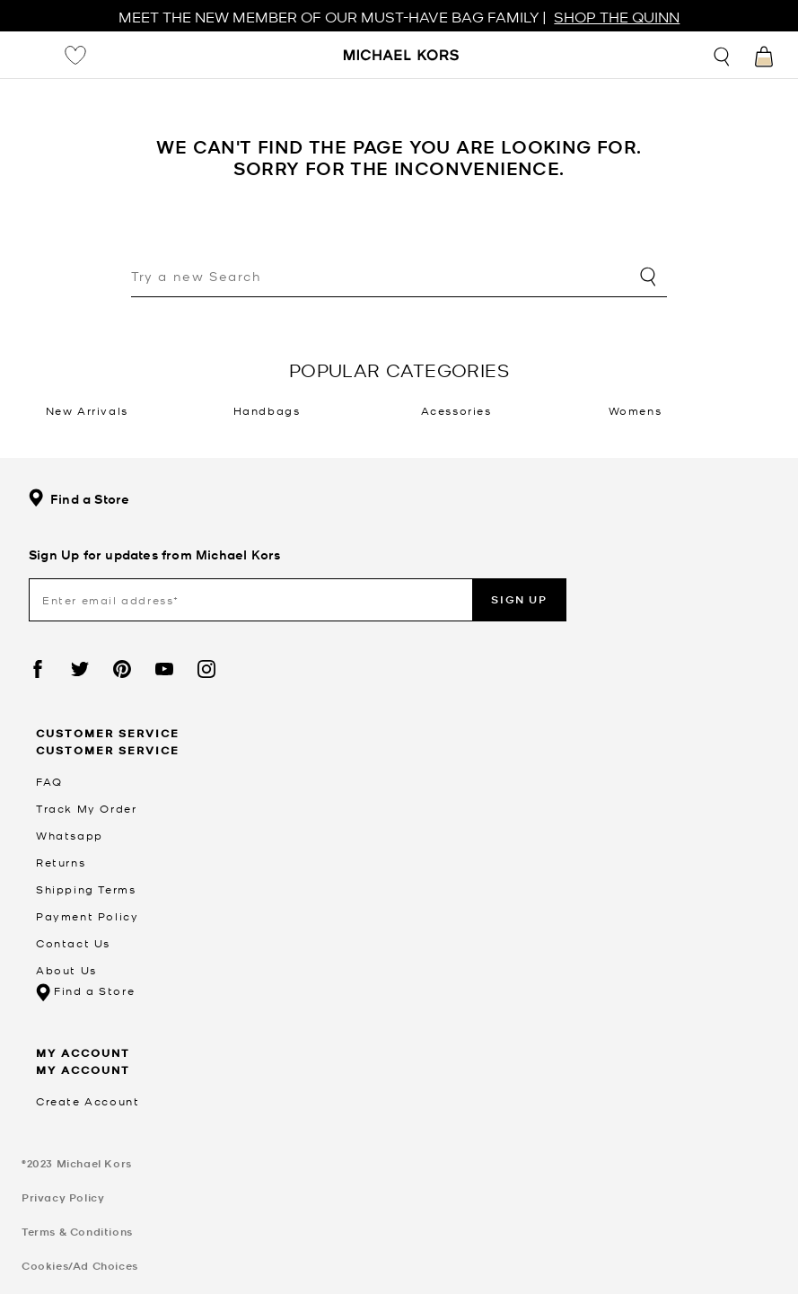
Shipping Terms (86, 889)
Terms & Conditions (77, 1231)
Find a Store (79, 498)
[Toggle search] (722, 54)
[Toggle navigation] (32, 54)
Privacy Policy (63, 1197)
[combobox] (399, 278)
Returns (60, 862)
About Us (66, 970)
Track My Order (86, 808)
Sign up (519, 599)
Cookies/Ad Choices (80, 1265)
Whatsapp (69, 835)
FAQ (49, 781)
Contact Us (73, 943)
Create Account (87, 1101)
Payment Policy (87, 916)
